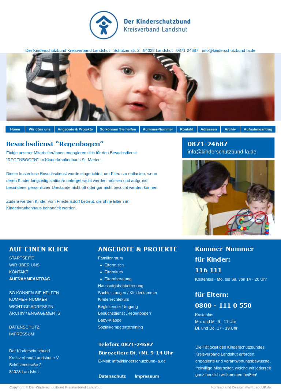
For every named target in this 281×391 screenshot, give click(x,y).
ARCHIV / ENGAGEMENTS (34, 313)
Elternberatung (118, 279)
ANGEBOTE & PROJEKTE (137, 249)
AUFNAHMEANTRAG (29, 279)
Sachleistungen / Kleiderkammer (127, 292)
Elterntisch (114, 265)
